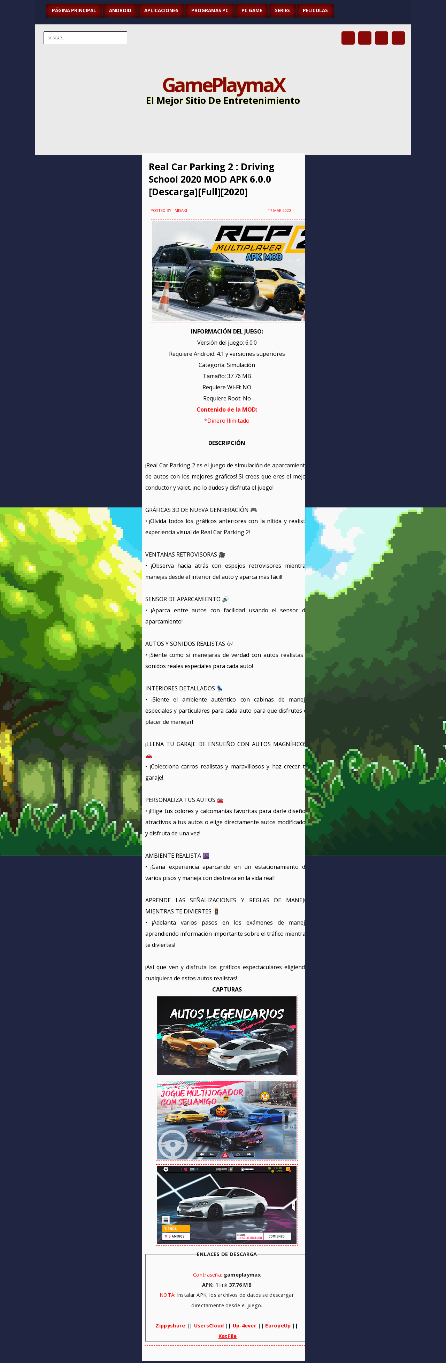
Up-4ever (244, 1325)
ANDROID (120, 10)
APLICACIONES (161, 10)
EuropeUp (278, 1325)
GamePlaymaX (223, 84)
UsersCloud (209, 1325)
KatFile (227, 1335)
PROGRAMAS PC (210, 10)
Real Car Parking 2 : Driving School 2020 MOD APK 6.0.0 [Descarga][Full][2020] (212, 179)
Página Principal (74, 10)
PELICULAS (315, 10)
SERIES (282, 10)
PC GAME (251, 10)
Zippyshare (170, 1325)
